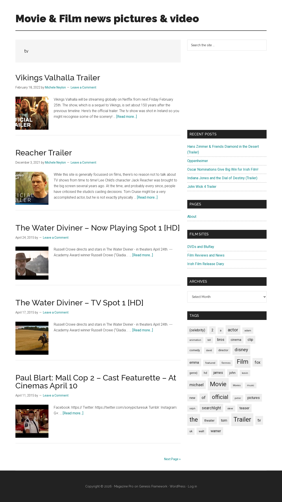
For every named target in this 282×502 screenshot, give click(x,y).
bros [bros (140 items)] (220, 340)
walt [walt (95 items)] (201, 431)
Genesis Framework (153, 486)
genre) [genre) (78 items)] (193, 373)
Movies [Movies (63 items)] (237, 385)
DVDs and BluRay (200, 247)
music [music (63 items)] (250, 385)
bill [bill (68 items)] (209, 340)
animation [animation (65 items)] (195, 340)
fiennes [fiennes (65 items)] (226, 363)
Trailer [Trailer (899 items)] (242, 419)
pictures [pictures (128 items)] (253, 398)
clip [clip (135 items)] (250, 340)
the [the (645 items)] (193, 419)
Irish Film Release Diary (205, 264)
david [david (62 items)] (209, 350)
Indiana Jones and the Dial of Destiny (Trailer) (222, 178)
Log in (192, 486)
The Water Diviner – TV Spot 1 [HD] (79, 302)
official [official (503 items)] (220, 397)
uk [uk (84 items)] (190, 431)
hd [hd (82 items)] (205, 373)
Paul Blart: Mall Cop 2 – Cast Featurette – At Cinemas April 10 (95, 381)
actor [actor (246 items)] (233, 329)
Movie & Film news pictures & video (107, 18)
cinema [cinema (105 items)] (236, 340)
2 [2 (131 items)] (212, 330)
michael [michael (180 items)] (196, 384)
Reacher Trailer (43, 152)
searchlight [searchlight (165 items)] (211, 408)
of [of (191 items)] (204, 397)
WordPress (178, 486)
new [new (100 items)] (192, 398)
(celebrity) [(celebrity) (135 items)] (197, 330)
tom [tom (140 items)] (224, 420)
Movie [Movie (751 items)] (218, 384)
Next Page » (172, 459)
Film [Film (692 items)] (242, 361)
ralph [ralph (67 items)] (192, 408)
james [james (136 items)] (218, 373)
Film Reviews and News (205, 255)
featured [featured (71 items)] (210, 362)
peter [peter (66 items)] (238, 398)
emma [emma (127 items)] (194, 362)
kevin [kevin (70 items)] (245, 373)
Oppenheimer (197, 161)
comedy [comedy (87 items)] (194, 350)
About (191, 216)
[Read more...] (126, 116)
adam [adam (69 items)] (248, 330)
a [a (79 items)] (220, 330)
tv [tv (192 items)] (259, 420)
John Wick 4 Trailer (201, 187)
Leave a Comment (83, 87)
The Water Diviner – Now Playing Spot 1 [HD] (97, 227)
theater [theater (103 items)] (209, 420)
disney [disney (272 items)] (241, 349)
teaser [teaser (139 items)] (244, 408)
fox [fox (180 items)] (257, 362)
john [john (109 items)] (232, 373)
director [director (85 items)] (223, 350)
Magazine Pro (124, 486)
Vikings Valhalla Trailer (57, 77)
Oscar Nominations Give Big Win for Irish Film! (222, 169)
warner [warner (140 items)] (216, 431)
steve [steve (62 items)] (230, 408)
